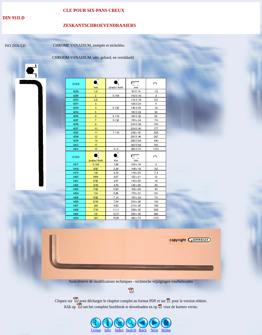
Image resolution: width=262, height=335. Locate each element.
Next (154, 328)
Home (166, 328)
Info (107, 328)
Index (119, 328)
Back (142, 328)
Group (96, 328)
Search (131, 328)
